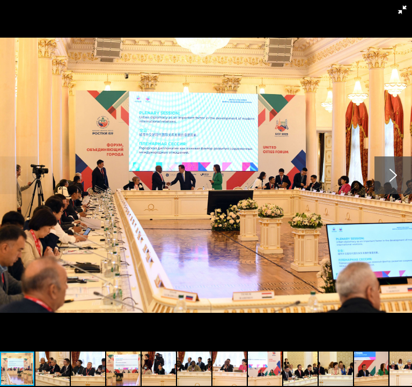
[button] (402, 9)
